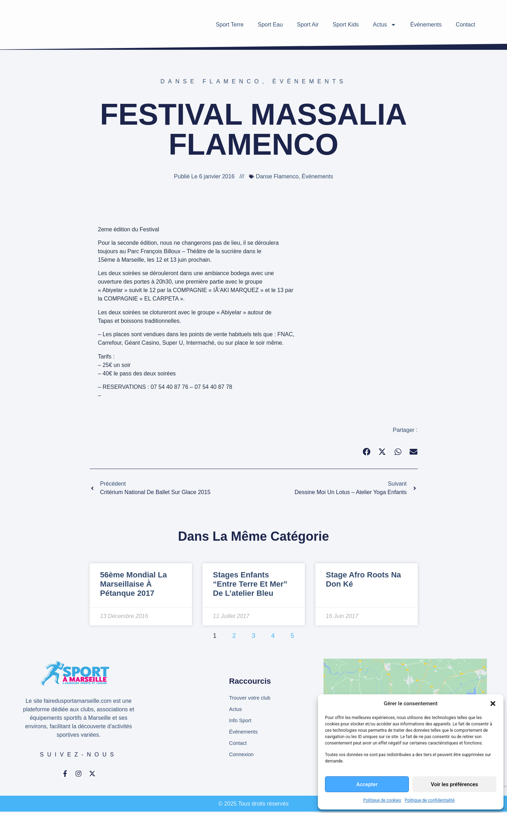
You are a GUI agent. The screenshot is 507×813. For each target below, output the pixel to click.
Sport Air (308, 25)
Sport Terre (230, 25)
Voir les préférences (454, 784)
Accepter (367, 784)
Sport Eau (270, 25)
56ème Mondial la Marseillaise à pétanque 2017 (133, 584)
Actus (384, 24)
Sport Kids (346, 25)
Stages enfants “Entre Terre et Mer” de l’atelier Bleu (250, 584)
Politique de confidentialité (430, 800)
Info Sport (241, 721)
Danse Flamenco (211, 81)
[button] (492, 703)
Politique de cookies (382, 800)
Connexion (242, 757)
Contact (465, 25)
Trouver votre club (251, 697)
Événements (426, 25)
